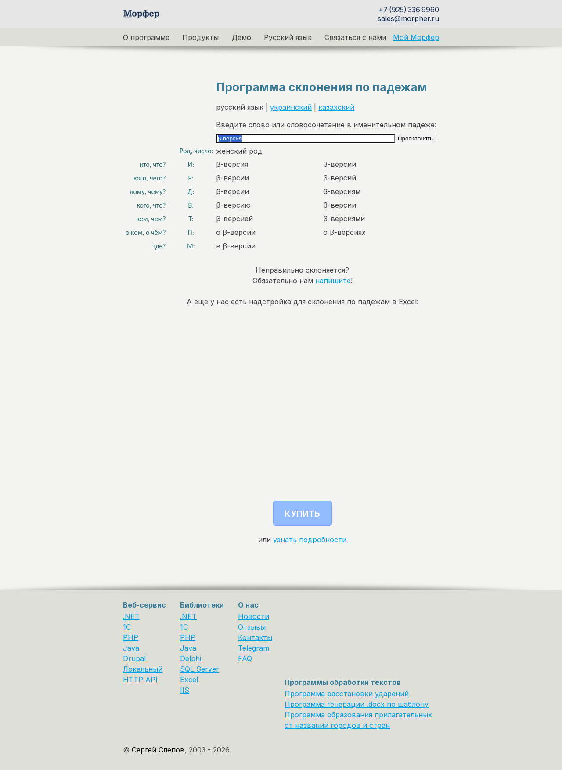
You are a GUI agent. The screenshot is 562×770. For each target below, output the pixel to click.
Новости (253, 616)
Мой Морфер (416, 37)
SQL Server (199, 669)
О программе (146, 37)
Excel (189, 679)
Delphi (190, 658)
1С (184, 626)
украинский (291, 107)
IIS (184, 690)
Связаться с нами (355, 37)
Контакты (255, 637)
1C (127, 626)
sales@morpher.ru (408, 18)
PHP (130, 637)
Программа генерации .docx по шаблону (357, 704)
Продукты (200, 37)
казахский (336, 107)
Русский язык (288, 37)
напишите (333, 280)
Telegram (253, 648)
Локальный (142, 669)
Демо (241, 37)
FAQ (245, 658)
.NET (131, 616)
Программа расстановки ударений (347, 693)
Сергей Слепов (158, 749)
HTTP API (140, 679)
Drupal (134, 658)
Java (131, 648)
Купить (302, 513)
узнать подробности (309, 539)
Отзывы (252, 626)
